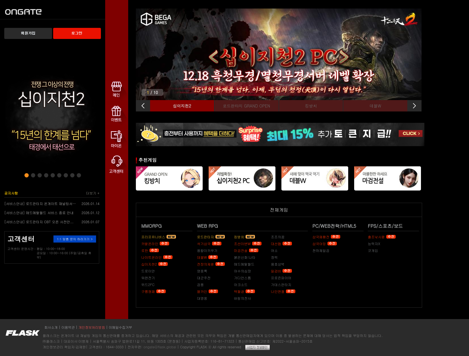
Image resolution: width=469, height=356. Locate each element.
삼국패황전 (320, 236)
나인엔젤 (278, 291)
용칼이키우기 (207, 250)
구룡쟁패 (148, 291)
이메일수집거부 (120, 327)
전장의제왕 (205, 264)
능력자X (374, 243)
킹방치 (239, 236)
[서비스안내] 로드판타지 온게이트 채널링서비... (40, 203)
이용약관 (68, 327)
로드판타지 (205, 236)
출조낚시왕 (376, 236)
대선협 (276, 243)
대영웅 (202, 298)
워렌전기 (148, 277)
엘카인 (202, 291)
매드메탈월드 (244, 264)
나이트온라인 (151, 257)
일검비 (276, 270)
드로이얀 (148, 270)
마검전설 (241, 250)
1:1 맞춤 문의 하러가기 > (75, 239)
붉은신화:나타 (245, 257)
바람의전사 (242, 298)
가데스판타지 (281, 284)
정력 (274, 257)
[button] (26, 175)
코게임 (373, 250)
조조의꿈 (278, 236)
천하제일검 (320, 250)
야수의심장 (242, 270)
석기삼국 (204, 243)
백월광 (239, 291)
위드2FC (148, 284)
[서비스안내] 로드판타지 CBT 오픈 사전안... (39, 221)
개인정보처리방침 (91, 327)
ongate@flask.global (160, 346)
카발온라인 (149, 243)
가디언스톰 (242, 277)
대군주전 (204, 277)
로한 (144, 250)
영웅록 (202, 270)
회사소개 (51, 327)
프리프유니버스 (153, 236)
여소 (274, 250)
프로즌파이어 (281, 277)
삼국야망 (319, 243)
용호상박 (278, 264)
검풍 (200, 284)
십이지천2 (149, 264)
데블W (202, 257)
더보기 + (93, 193)
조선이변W (242, 243)
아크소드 (241, 284)
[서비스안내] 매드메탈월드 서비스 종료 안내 (39, 212)
